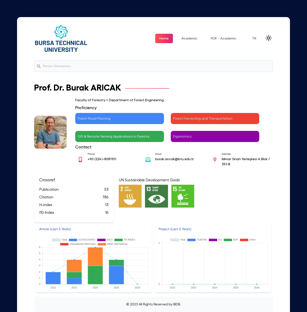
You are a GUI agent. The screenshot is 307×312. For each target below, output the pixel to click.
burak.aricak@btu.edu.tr (174, 159)
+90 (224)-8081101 (102, 159)
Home (164, 38)
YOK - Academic (223, 38)
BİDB (176, 304)
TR (254, 38)
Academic (189, 38)
